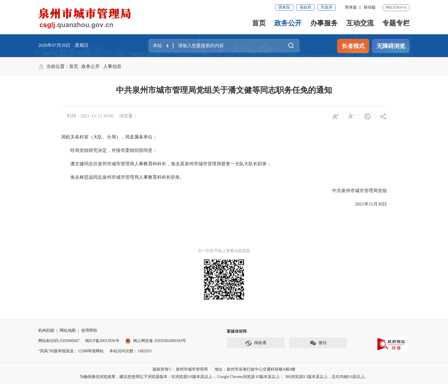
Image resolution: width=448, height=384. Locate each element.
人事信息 (112, 66)
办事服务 (324, 23)
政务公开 (288, 23)
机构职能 (46, 330)
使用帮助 (89, 330)
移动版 (370, 7)
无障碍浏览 (391, 46)
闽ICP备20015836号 (102, 341)
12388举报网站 (91, 351)
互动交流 (360, 23)
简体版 (351, 7)
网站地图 (68, 330)
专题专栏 (396, 23)
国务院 (284, 7)
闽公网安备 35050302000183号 (155, 341)
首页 (259, 23)
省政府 (305, 7)
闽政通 (255, 343)
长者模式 (353, 46)
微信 (318, 343)
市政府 (327, 7)
